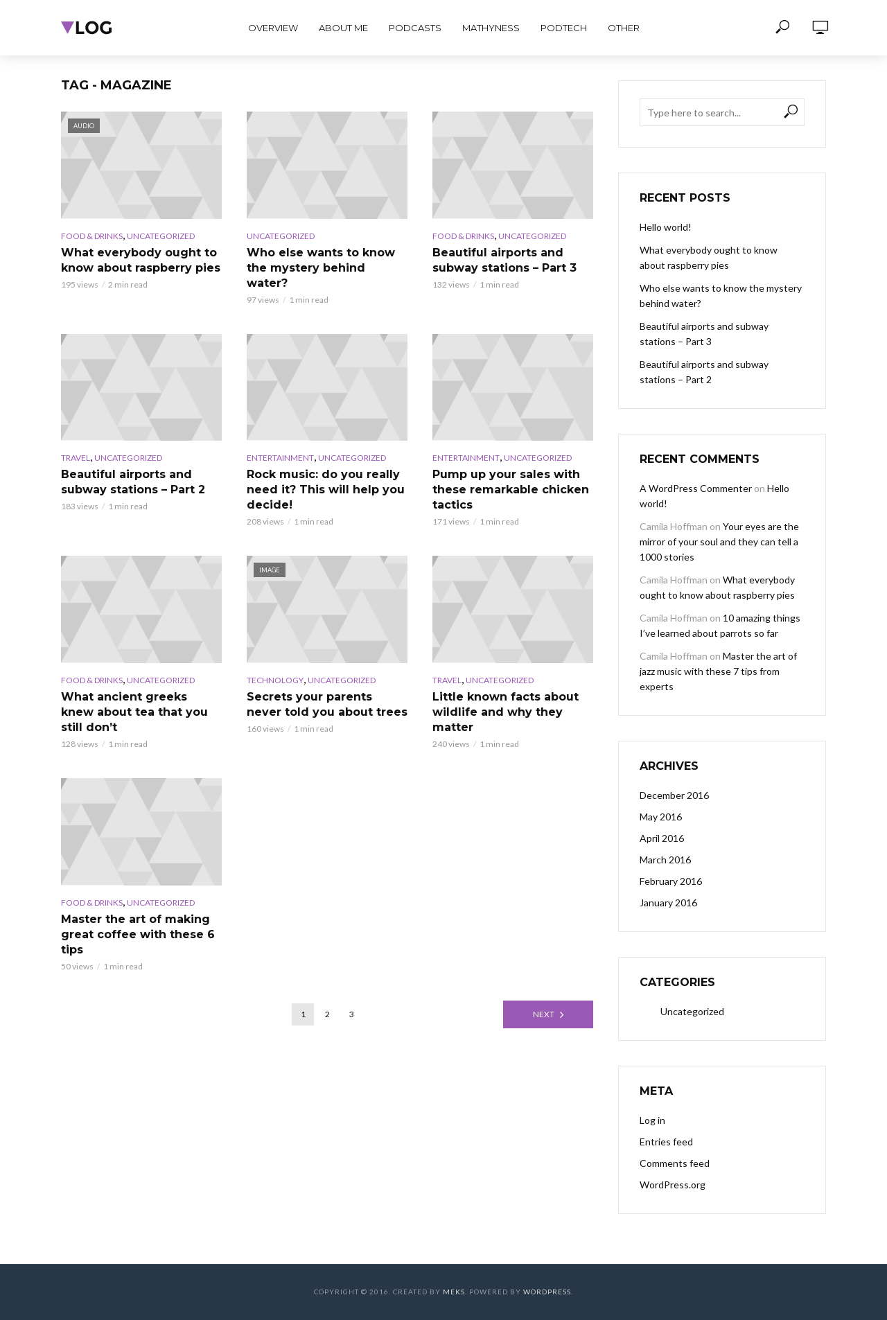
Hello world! (666, 227)
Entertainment (280, 457)
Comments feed (675, 1163)
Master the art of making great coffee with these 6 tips (138, 934)
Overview (273, 27)
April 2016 (662, 838)
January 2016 (668, 902)
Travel (75, 457)
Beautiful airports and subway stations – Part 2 (133, 482)
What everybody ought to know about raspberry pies (140, 260)
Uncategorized (161, 236)
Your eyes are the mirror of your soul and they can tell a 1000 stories (719, 541)
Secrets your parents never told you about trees (327, 704)
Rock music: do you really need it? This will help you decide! (326, 489)
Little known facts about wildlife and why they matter (505, 712)
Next (543, 1014)
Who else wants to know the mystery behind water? (321, 268)
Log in (652, 1120)
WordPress (547, 1291)
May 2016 (661, 816)
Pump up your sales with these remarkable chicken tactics (510, 489)
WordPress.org (672, 1184)
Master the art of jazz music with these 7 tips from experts (718, 671)
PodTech (564, 27)
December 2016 (674, 795)
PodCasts (415, 27)
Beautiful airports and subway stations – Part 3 (504, 260)
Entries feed (666, 1141)
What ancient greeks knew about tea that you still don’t (134, 712)
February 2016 (671, 881)
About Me (343, 27)
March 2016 (665, 859)
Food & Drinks (92, 236)
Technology (275, 680)
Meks (454, 1291)
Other (624, 27)
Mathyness (491, 27)
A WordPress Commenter (696, 488)
